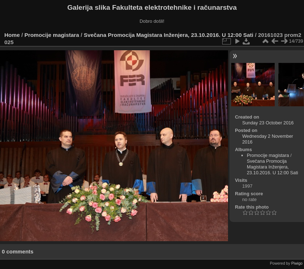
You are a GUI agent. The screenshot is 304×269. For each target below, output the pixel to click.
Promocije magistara (52, 35)
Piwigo (297, 263)
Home (12, 35)
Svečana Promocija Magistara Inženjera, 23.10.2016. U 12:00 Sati (169, 35)
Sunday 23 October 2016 (268, 122)
